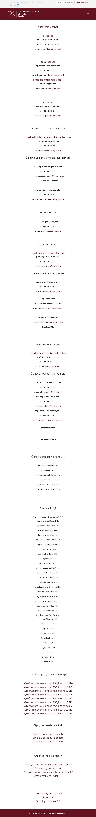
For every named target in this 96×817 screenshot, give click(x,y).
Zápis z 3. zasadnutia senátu (48, 741)
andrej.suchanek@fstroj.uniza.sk (51, 322)
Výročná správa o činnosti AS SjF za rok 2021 (48, 687)
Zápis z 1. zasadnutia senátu (48, 734)
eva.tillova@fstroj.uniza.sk (51, 366)
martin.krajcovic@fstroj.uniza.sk (51, 308)
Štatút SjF (48, 797)
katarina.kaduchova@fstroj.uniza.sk (50, 75)
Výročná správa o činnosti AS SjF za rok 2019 (48, 709)
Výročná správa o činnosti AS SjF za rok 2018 (48, 690)
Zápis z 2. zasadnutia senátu (48, 737)
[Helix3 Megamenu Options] (88, 13)
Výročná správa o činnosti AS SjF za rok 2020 (48, 698)
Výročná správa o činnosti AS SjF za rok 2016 (48, 713)
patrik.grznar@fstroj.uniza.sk (51, 116)
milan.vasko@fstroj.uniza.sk (50, 49)
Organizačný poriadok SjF (48, 775)
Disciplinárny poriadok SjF (48, 793)
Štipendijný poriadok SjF (48, 768)
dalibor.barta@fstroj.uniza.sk (50, 406)
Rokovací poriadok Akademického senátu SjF (48, 772)
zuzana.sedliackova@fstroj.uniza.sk (50, 420)
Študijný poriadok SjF (48, 801)
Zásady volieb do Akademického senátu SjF (48, 764)
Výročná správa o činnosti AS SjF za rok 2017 (48, 702)
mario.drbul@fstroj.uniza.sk (50, 150)
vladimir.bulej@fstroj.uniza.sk (51, 291)
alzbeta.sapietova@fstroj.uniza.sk (51, 176)
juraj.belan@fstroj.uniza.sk (51, 231)
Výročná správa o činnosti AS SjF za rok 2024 (48, 683)
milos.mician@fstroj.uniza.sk (50, 266)
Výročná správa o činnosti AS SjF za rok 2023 (48, 694)
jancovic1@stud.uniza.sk (50, 88)
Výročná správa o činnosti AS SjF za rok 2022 (48, 705)
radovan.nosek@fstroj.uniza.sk (50, 392)
